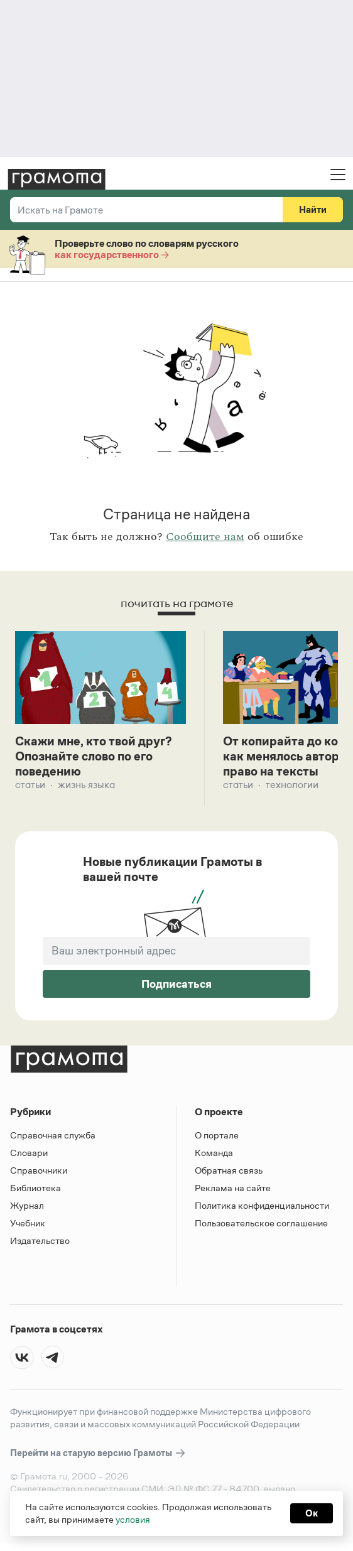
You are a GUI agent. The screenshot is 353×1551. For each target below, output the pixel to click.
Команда (214, 1153)
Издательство (40, 1241)
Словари (29, 1153)
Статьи (30, 785)
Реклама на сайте (233, 1188)
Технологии (292, 785)
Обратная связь (229, 1170)
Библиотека (35, 1188)
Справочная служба (52, 1135)
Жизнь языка (86, 785)
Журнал (27, 1206)
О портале (217, 1135)
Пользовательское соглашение (261, 1223)
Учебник (27, 1223)
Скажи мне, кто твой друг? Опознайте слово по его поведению (94, 757)
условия (133, 1519)
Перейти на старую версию (98, 1454)
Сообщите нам (205, 537)
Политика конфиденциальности (262, 1206)
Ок (311, 1513)
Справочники (38, 1170)
